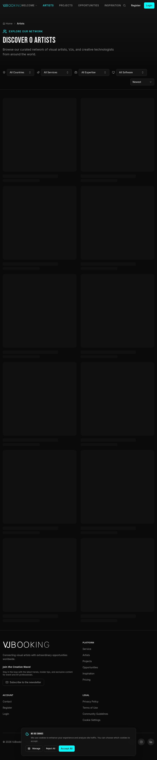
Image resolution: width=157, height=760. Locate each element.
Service (87, 648)
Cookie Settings (91, 719)
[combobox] (20, 72)
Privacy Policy (91, 701)
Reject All (50, 748)
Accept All (66, 748)
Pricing (87, 679)
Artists (48, 5)
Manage (34, 748)
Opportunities (88, 5)
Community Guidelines (95, 713)
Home (7, 23)
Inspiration (113, 5)
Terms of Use (90, 707)
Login (149, 5)
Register (136, 5)
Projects (66, 5)
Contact (7, 701)
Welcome (29, 5)
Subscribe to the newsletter (23, 682)
